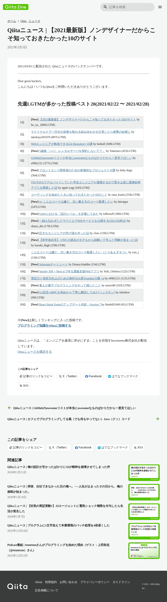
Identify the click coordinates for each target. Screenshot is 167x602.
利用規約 (51, 582)
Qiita (23, 21)
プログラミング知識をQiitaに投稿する (44, 325)
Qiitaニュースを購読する (35, 352)
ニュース (34, 21)
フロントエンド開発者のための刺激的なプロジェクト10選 (77, 170)
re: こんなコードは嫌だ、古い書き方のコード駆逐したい (76, 201)
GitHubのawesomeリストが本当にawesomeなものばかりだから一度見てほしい (81, 157)
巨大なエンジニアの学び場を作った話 (64, 233)
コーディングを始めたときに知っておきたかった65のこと (69, 194)
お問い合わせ (68, 582)
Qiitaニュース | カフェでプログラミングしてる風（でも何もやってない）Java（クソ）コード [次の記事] (83, 419)
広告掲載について (46, 590)
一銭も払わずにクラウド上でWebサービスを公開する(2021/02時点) (82, 220)
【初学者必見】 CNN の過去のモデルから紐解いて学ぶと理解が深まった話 (88, 239)
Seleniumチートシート (53, 264)
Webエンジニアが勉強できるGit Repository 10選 (62, 143)
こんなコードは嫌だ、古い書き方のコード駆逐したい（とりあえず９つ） (79, 252)
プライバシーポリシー (95, 582)
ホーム (11, 21)
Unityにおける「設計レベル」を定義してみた (69, 213)
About (38, 582)
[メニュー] (160, 7)
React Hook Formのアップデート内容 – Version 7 (70, 304)
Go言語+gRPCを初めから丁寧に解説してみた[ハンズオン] (77, 292)
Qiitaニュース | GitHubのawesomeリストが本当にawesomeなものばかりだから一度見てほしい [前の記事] (71, 408)
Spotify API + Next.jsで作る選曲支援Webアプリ (69, 271)
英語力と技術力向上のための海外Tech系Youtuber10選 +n (67, 278)
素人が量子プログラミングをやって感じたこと (70, 285)
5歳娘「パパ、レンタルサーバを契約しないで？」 (72, 150)
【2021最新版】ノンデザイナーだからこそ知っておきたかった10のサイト (87, 119)
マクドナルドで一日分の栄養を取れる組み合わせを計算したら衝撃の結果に (81, 131)
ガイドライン (121, 582)
